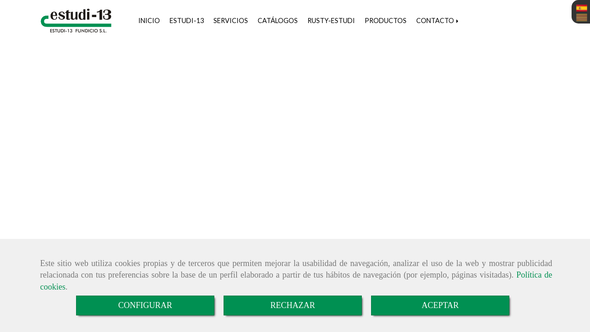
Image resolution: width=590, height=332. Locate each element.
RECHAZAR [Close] (292, 305)
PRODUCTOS (386, 20)
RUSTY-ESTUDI (331, 20)
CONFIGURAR (145, 305)
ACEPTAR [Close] (440, 305)
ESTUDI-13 (187, 20)
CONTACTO (438, 20)
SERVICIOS (230, 20)
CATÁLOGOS (278, 20)
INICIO (149, 20)
